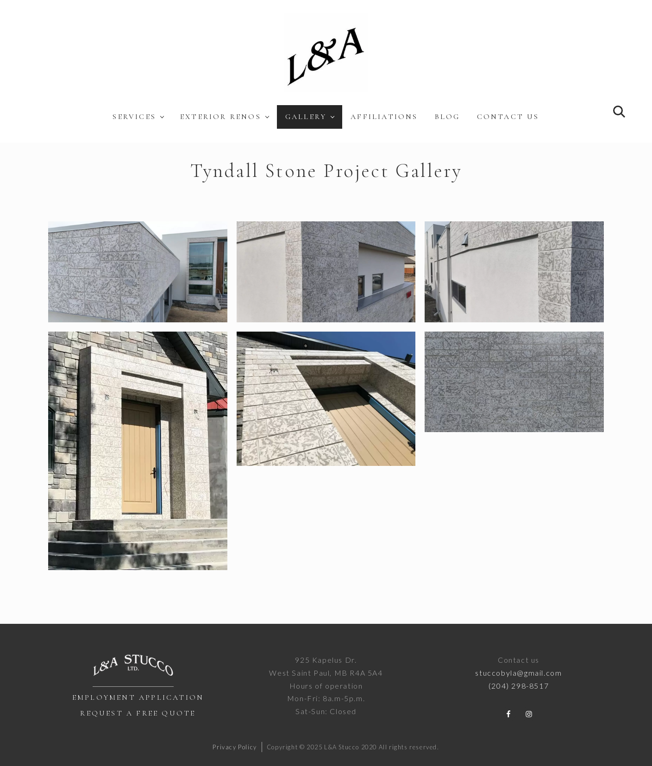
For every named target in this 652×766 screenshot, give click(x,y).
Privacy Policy (235, 747)
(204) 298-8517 (519, 685)
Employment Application (138, 697)
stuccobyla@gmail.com (518, 672)
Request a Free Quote (137, 713)
